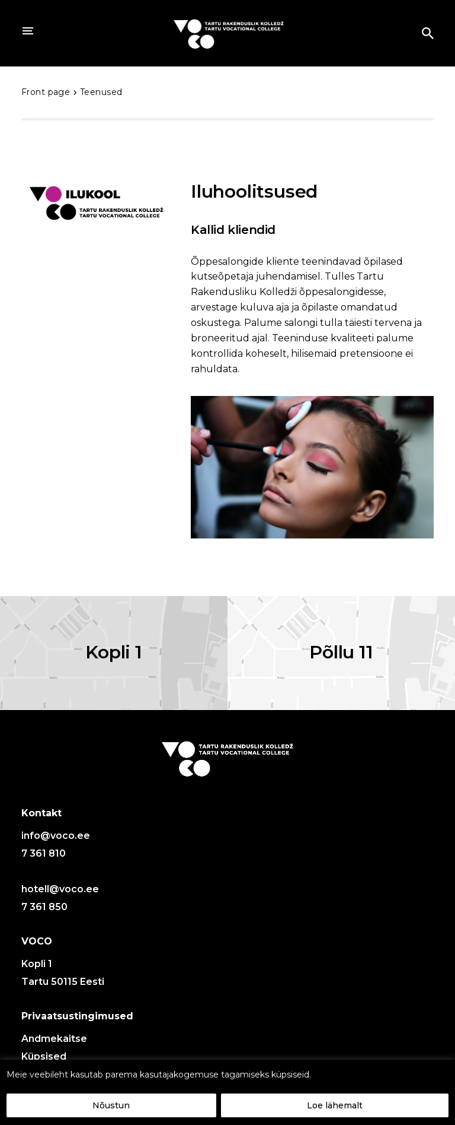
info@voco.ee (55, 835)
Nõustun (111, 1105)
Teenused (101, 92)
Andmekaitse (54, 1038)
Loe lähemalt (335, 1105)
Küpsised (43, 1056)
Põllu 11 (341, 652)
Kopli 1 (113, 652)
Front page (47, 92)
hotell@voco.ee (60, 889)
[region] (227, 1092)
